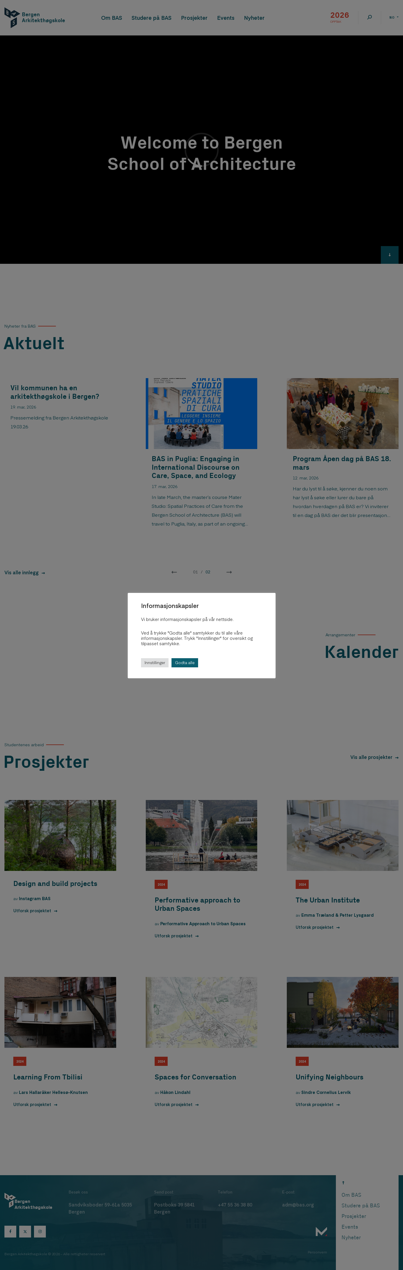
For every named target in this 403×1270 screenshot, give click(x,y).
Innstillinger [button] (155, 662)
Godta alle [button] (185, 662)
